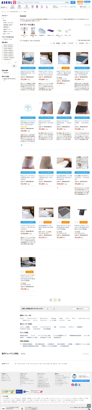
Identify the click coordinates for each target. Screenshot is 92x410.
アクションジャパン (32, 318)
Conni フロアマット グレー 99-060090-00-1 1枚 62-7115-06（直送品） (64, 227)
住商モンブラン (26, 320)
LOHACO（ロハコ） (59, 375)
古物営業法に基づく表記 (43, 383)
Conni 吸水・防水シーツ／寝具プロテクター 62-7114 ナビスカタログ (64, 177)
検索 (73, 2)
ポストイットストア (45, 402)
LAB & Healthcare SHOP (62, 79)
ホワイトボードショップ (55, 398)
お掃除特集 (18, 400)
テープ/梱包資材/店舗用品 (26, 344)
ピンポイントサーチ (65, 402)
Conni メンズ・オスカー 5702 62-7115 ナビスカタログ (46, 122)
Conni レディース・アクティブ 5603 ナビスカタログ (82, 122)
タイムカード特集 (36, 398)
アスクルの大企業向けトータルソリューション (61, 384)
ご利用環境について (42, 380)
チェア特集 (80, 398)
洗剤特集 (23, 400)
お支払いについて (6, 378)
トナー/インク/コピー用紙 (44, 335)
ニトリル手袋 (64, 363)
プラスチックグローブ (21, 363)
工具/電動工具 (51, 344)
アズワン (22, 318)
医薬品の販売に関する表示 (44, 386)
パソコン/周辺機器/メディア (60, 335)
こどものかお (62, 327)
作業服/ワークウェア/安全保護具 (49, 346)
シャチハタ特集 (21, 402)
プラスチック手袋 (45, 363)
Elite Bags (53, 318)
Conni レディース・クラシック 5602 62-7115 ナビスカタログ (28, 177)
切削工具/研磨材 (61, 344)
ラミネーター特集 (44, 398)
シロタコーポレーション (84, 318)
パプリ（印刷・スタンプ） (60, 378)
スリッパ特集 (29, 400)
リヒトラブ (62, 320)
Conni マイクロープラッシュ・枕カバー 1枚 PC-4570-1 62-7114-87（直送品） (64, 73)
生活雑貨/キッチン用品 (32, 337)
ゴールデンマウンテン (45, 327)
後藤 (55, 327)
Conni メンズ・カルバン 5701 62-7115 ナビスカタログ (64, 122)
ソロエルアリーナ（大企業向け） (62, 377)
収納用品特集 (14, 402)
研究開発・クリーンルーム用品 (82, 344)
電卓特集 (24, 398)
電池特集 (29, 398)
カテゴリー (4, 7)
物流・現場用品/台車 (40, 344)
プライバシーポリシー (43, 378)
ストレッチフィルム (34, 363)
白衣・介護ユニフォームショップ (32, 402)
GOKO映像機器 (47, 329)
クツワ (67, 318)
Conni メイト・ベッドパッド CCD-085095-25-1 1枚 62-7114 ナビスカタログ (28, 122)
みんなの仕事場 (58, 380)
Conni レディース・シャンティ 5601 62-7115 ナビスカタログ (46, 177)
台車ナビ (59, 400)
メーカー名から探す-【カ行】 (12, 11)
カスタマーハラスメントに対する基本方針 (27, 381)
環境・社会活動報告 (24, 378)
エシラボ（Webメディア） (60, 382)
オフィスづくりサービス (55, 402)
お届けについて (5, 377)
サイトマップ (40, 375)
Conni (69, 320)
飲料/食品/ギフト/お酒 (45, 337)
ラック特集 (85, 398)
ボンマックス (43, 320)
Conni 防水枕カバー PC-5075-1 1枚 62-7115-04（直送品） (46, 227)
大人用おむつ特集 (6, 402)
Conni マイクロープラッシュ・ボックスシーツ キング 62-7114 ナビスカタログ (46, 73)
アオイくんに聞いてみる (81, 380)
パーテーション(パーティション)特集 (68, 398)
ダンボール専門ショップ (45, 400)
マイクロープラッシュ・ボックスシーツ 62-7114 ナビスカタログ (28, 227)
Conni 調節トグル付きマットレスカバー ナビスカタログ (82, 177)
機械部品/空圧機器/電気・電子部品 (31, 346)
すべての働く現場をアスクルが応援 (70, 400)
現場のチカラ (53, 400)
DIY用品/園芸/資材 (64, 346)
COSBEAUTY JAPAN (25, 329)
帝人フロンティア (44, 318)
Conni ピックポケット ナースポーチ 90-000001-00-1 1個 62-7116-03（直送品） (82, 227)
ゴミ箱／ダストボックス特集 (8, 400)
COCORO (35, 327)
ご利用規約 (40, 377)
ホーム (3, 11)
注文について (5, 375)
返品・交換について (6, 380)
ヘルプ (88, 3)
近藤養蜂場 (79, 327)
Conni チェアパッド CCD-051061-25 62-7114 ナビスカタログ (28, 73)
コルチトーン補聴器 (24, 327)
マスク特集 (81, 400)
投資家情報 (23, 377)
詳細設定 (67, 2)
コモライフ (71, 327)
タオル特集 (36, 400)
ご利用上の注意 (41, 382)
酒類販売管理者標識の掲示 (44, 385)
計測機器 (70, 344)
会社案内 (22, 375)
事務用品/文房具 (24, 335)
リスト (52, 43)
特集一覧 (73, 402)
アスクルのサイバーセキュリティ (27, 384)
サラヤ (73, 318)
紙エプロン (55, 363)
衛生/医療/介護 (57, 337)
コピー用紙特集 (6, 398)
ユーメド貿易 (53, 320)
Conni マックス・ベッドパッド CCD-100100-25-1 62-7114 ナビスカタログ (82, 73)
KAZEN (61, 318)
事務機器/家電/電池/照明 (75, 335)
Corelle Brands (36, 329)
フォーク (35, 320)
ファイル (33, 335)
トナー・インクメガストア (15, 398)
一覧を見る (22, 353)
